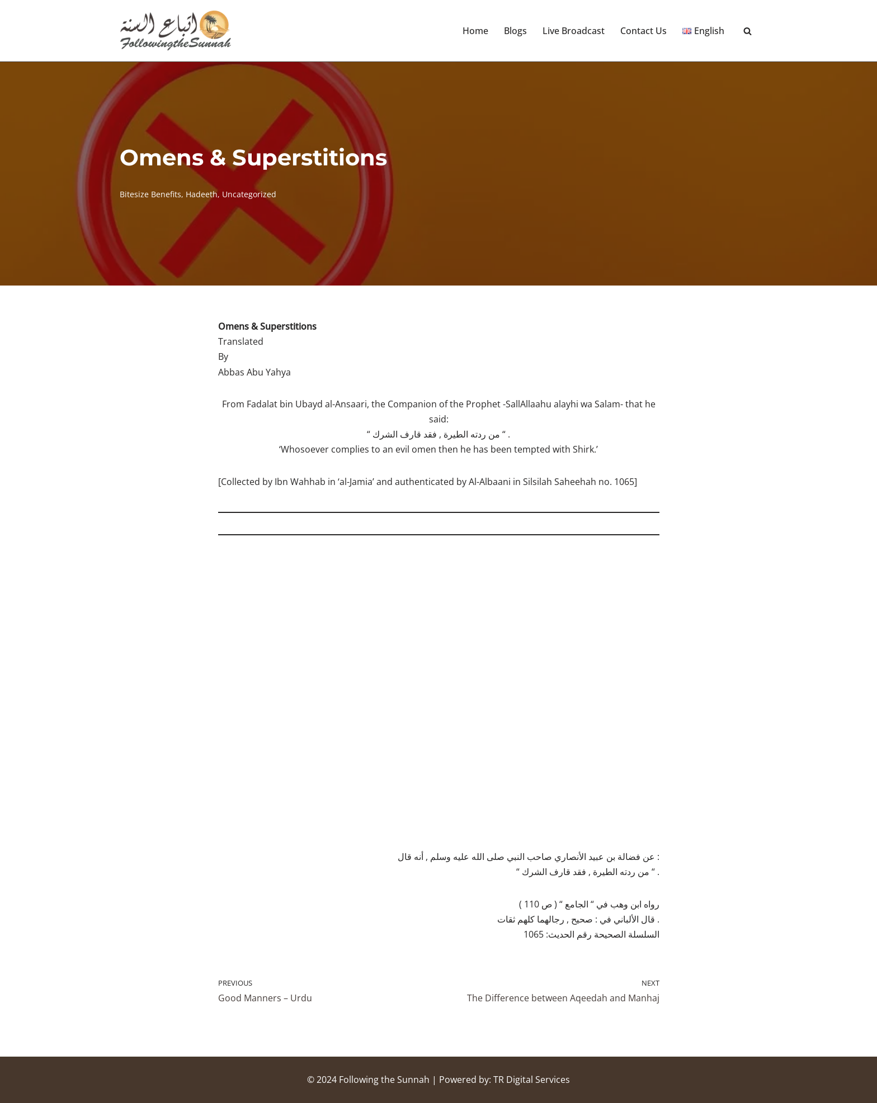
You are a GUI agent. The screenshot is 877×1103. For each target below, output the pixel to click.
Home (475, 31)
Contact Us (643, 31)
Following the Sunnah (384, 1079)
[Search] (747, 31)
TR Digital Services (531, 1079)
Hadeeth (202, 194)
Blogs (515, 31)
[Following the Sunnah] (176, 30)
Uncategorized (249, 194)
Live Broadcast (574, 31)
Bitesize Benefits (150, 194)
